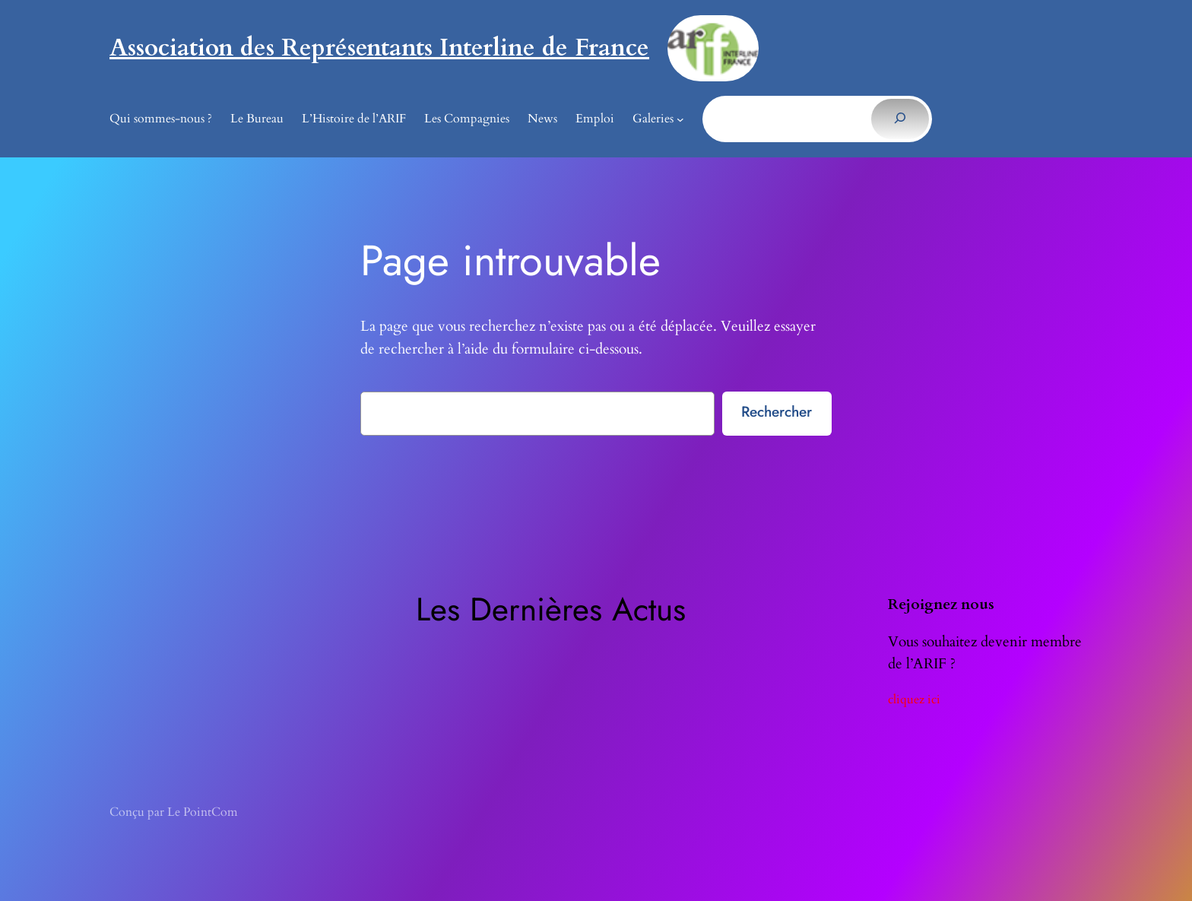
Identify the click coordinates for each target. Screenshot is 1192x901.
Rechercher (776, 411)
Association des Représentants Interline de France (379, 48)
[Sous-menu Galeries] (680, 119)
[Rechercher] (899, 118)
